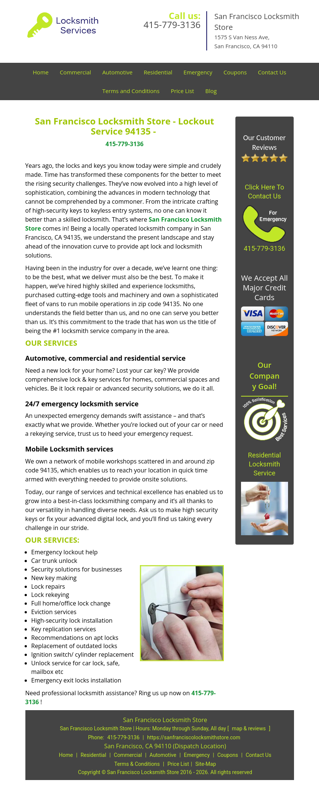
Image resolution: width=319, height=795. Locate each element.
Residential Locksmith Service (264, 464)
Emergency (198, 72)
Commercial (75, 72)
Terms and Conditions (131, 91)
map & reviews (249, 728)
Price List (182, 91)
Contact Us (272, 72)
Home (41, 72)
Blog (211, 91)
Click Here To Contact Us (264, 191)
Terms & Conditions (137, 764)
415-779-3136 (172, 24)
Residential (158, 72)
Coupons (235, 72)
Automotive (117, 72)
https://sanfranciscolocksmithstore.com (193, 737)
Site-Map (206, 764)
